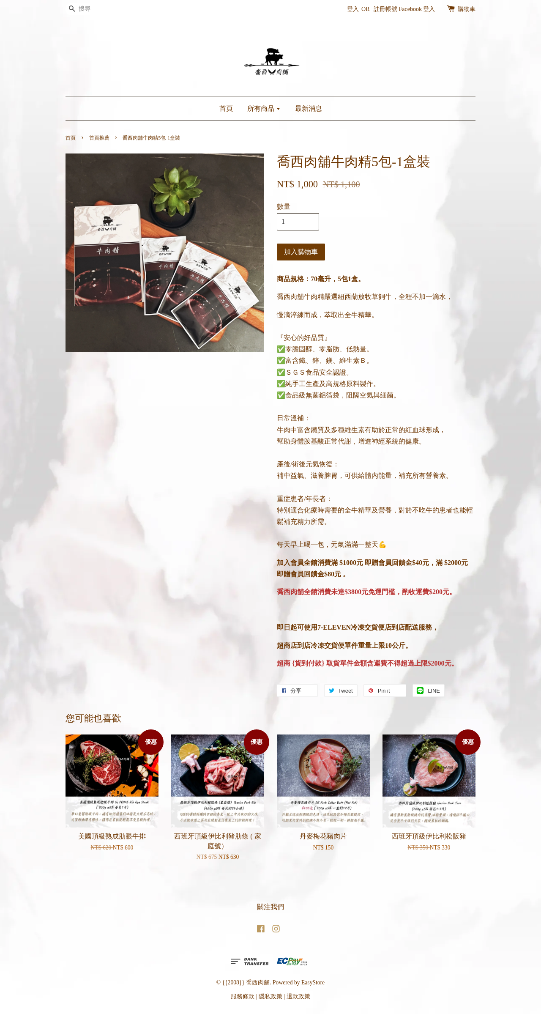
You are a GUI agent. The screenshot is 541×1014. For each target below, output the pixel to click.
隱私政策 (270, 996)
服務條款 (242, 996)
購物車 (466, 9)
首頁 (226, 108)
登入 (353, 9)
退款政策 (298, 996)
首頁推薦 (99, 138)
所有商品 (264, 108)
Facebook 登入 (417, 9)
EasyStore (313, 982)
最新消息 (308, 108)
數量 (283, 206)
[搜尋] (91, 9)
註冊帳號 (385, 9)
